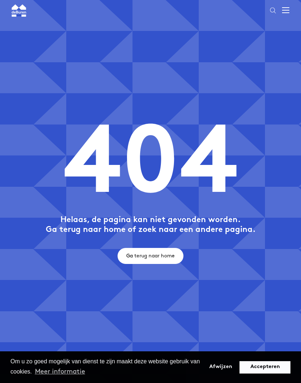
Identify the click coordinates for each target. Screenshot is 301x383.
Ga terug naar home (150, 255)
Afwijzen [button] (220, 366)
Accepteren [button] (265, 366)
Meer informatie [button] (60, 371)
